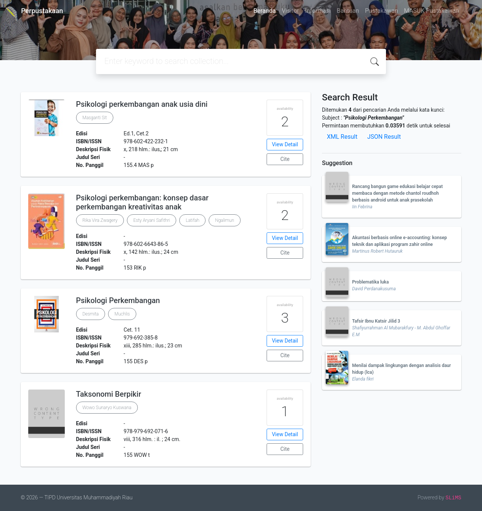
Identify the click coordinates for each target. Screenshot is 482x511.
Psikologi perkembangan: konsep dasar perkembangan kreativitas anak (142, 202)
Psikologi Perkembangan (118, 300)
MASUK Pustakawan (431, 10)
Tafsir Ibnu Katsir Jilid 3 (376, 321)
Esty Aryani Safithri (151, 220)
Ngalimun (224, 220)
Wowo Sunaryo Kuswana (106, 407)
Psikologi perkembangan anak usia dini (142, 104)
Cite (285, 159)
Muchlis (122, 314)
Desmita (90, 314)
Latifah (192, 220)
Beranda (264, 10)
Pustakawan (381, 10)
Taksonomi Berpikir (108, 394)
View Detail (285, 144)
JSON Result (384, 136)
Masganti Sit (94, 117)
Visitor (290, 10)
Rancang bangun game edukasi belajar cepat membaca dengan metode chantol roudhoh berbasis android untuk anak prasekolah (397, 193)
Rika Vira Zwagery (99, 220)
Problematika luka (370, 282)
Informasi (318, 10)
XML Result (342, 136)
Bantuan (348, 10)
